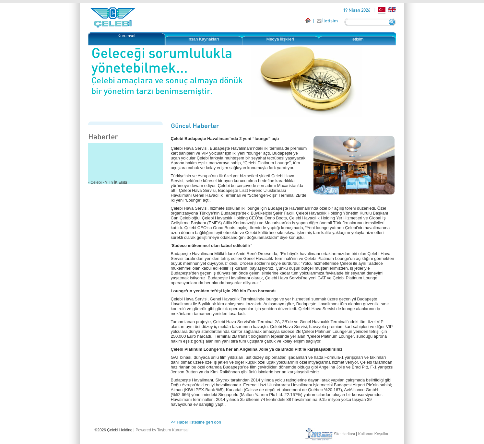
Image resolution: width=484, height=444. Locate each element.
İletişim (330, 20)
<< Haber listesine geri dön (196, 422)
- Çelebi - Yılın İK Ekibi (107, 183)
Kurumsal (127, 35)
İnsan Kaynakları (203, 39)
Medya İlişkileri (280, 39)
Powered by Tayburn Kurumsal (162, 430)
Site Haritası (344, 434)
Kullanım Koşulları (374, 434)
